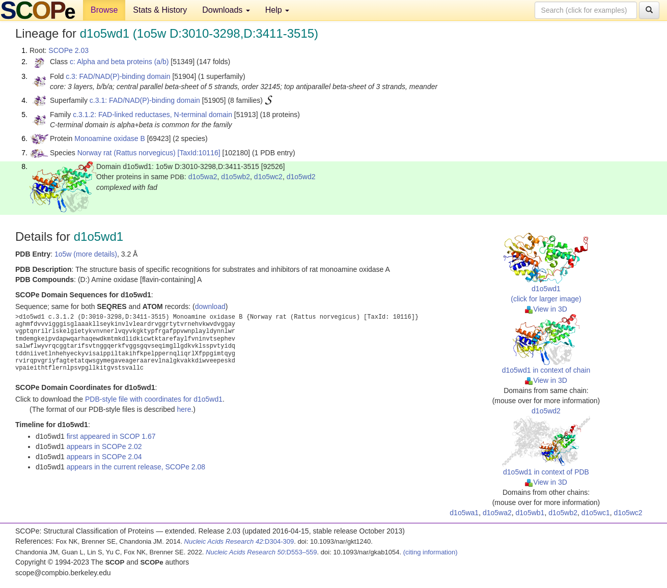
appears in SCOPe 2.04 (104, 457)
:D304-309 (239, 541)
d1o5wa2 (202, 177)
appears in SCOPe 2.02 (104, 446)
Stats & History (160, 10)
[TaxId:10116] (199, 153)
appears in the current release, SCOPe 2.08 (136, 467)
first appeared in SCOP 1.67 (111, 436)
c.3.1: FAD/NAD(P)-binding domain (145, 100)
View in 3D (546, 309)
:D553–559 (261, 552)
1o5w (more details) (85, 254)
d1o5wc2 (268, 177)
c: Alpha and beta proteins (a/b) (119, 62)
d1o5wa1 (464, 513)
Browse (104, 10)
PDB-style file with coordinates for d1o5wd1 (154, 399)
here (184, 409)
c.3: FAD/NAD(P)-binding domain (118, 76)
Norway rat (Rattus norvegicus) (126, 153)
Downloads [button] (226, 10)
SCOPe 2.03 (68, 50)
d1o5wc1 (595, 513)
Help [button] (277, 10)
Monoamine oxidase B (109, 138)
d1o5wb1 (530, 513)
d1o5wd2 (301, 177)
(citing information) (430, 552)
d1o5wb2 (235, 177)
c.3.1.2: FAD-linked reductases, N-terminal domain (152, 114)
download (210, 306)
